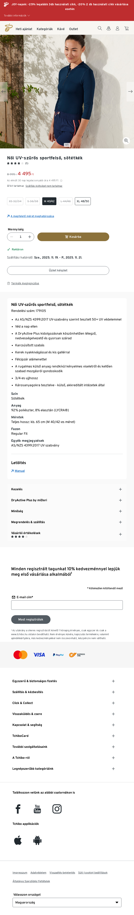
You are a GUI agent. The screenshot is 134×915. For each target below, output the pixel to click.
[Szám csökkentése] (11, 237)
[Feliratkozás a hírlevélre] (30, 619)
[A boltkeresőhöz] (108, 31)
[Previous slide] (3, 91)
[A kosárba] (127, 30)
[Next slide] (130, 91)
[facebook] (18, 811)
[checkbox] (15, 201)
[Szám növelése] (29, 237)
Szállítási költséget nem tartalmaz (44, 185)
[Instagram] (57, 811)
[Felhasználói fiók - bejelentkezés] (117, 31)
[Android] (37, 842)
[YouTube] (37, 811)
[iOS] (18, 842)
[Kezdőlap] (9, 27)
